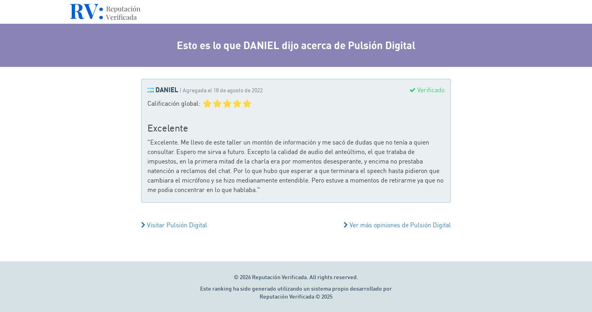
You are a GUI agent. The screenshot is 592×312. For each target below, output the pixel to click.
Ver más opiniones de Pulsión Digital (397, 225)
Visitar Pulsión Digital (174, 225)
